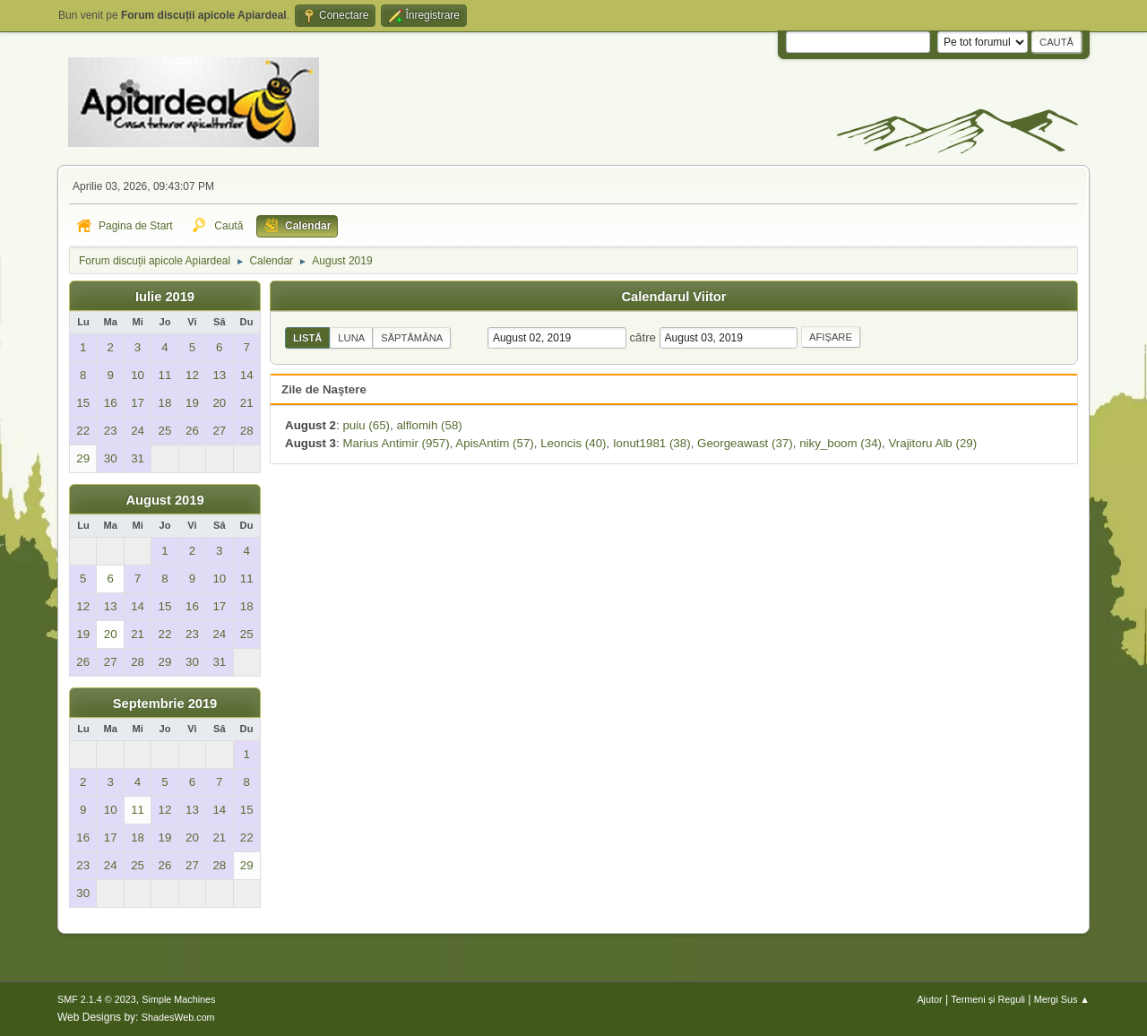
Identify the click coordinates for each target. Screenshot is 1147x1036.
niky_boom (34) (840, 443)
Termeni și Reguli (988, 999)
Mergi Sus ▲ (1062, 999)
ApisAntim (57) (494, 443)
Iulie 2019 (164, 296)
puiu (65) (366, 425)
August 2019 (164, 500)
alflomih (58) (428, 425)
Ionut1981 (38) (652, 443)
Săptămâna (412, 337)
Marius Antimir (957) (395, 443)
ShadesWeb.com (178, 1017)
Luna (351, 337)
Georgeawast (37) (745, 443)
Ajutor (929, 999)
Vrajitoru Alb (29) (932, 443)
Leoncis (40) (573, 443)
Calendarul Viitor (673, 296)
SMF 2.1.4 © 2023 (96, 999)
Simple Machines (178, 999)
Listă (307, 337)
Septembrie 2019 (165, 703)
